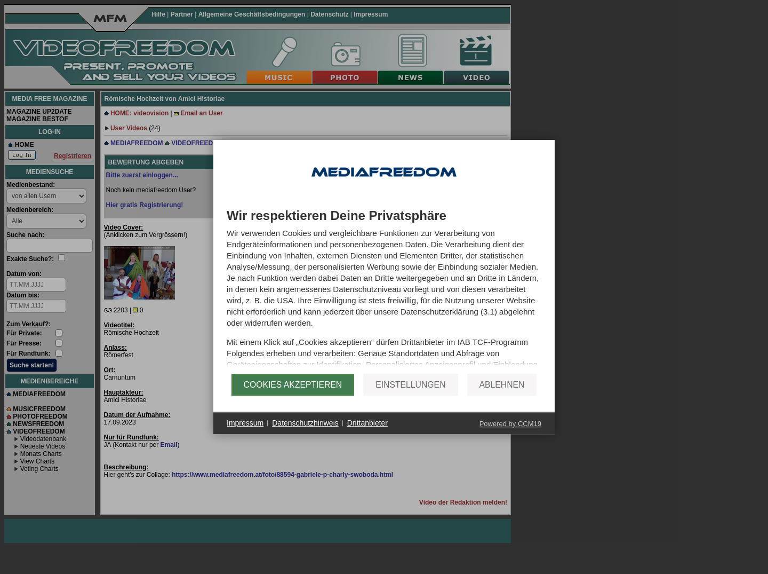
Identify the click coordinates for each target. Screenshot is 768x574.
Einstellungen (410, 396)
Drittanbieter (367, 434)
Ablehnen (502, 396)
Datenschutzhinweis (305, 434)
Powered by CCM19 (510, 435)
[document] (384, 291)
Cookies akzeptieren (293, 396)
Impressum (245, 434)
